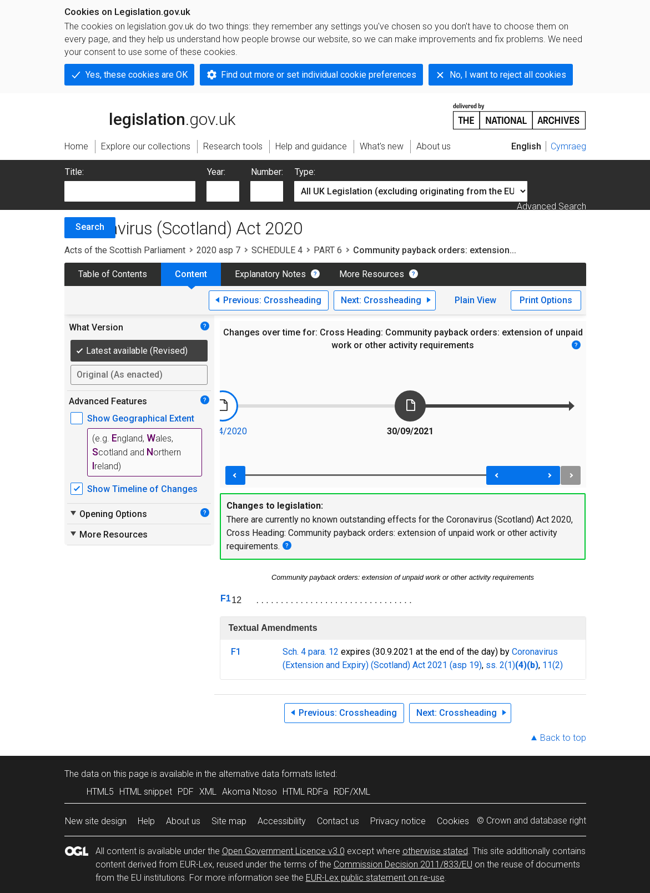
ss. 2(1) (500, 665)
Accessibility (282, 821)
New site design (96, 821)
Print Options (546, 300)
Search (89, 227)
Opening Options (108, 513)
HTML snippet (145, 791)
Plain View (475, 300)
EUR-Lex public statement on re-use (375, 877)
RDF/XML (352, 791)
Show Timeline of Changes (142, 489)
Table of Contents (112, 274)
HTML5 (100, 791)
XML (207, 791)
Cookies (453, 821)
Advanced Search (551, 206)
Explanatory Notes (270, 274)
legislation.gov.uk (149, 115)
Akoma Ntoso (249, 791)
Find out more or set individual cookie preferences (318, 74)
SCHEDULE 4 (277, 250)
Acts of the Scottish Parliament (124, 250)
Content (191, 274)
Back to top (563, 738)
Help (146, 821)
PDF (186, 791)
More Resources (371, 274)
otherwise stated (435, 851)
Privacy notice (398, 821)
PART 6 (328, 250)
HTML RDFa (305, 791)
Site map (228, 821)
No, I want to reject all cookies (508, 74)
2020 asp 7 (218, 250)
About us (183, 821)
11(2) (552, 665)
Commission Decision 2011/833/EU (403, 864)
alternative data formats (266, 774)
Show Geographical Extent (140, 418)
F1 (225, 598)
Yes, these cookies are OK (136, 74)
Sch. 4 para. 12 (311, 651)
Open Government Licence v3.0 (283, 851)
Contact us (338, 821)
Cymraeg (568, 146)
